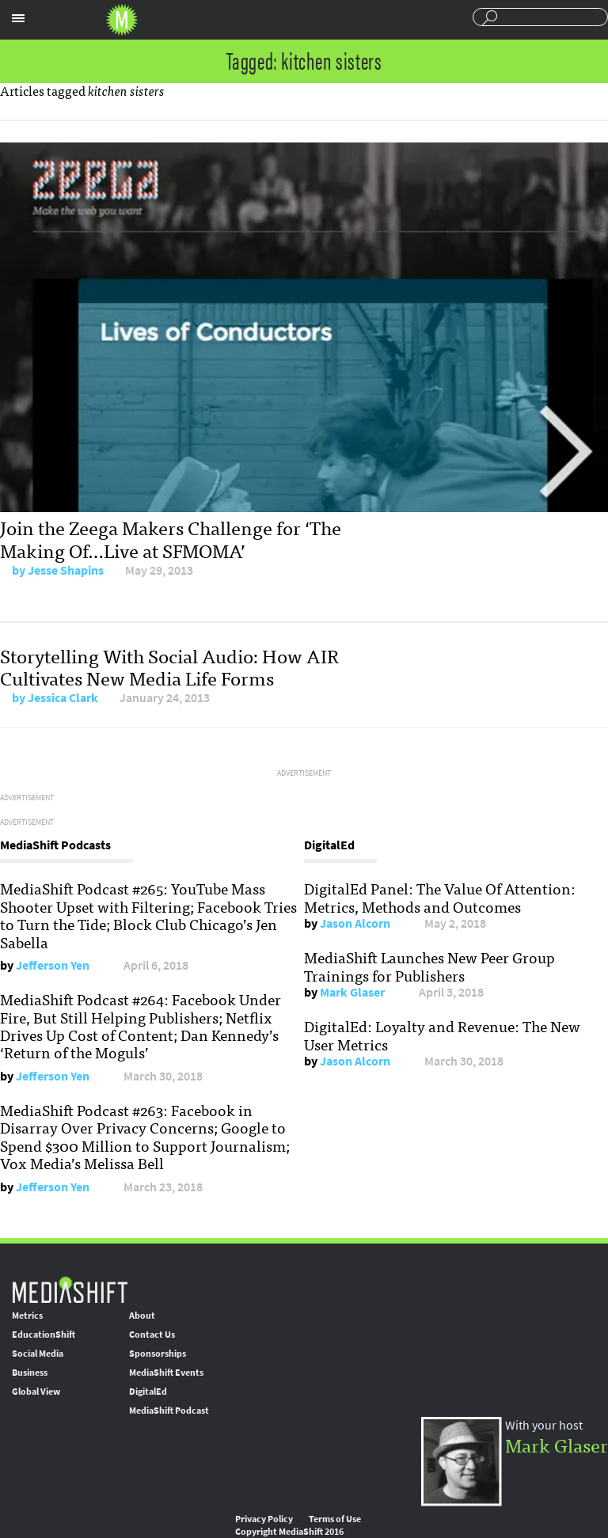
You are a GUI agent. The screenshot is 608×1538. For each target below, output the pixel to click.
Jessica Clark (63, 697)
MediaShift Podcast (169, 1410)
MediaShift (69, 1289)
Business (30, 1372)
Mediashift (122, 20)
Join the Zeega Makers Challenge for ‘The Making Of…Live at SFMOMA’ (170, 538)
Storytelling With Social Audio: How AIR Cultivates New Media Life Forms (169, 666)
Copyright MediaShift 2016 (289, 1531)
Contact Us (152, 1334)
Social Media (37, 1353)
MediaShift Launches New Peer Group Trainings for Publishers (429, 965)
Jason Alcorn (355, 923)
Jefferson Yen (52, 965)
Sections (18, 18)
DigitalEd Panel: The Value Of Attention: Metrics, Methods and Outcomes (440, 896)
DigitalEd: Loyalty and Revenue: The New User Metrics (442, 1034)
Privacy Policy (264, 1519)
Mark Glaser (352, 992)
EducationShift (43, 1334)
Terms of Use (335, 1519)
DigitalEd (148, 1391)
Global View (36, 1391)
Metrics (27, 1315)
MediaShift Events (166, 1372)
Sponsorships (157, 1353)
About (142, 1315)
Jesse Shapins (66, 570)
